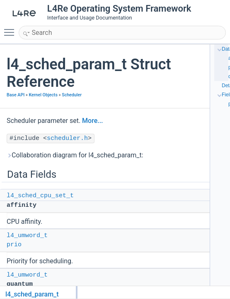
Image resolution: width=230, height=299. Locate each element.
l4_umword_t (27, 235)
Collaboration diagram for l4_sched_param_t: (75, 155)
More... (92, 121)
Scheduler (72, 95)
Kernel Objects (43, 95)
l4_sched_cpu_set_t (40, 195)
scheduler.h (67, 138)
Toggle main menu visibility (11, 29)
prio (14, 244)
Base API (15, 95)
